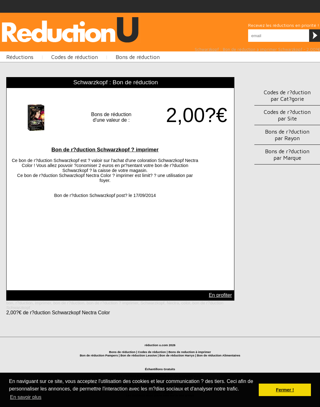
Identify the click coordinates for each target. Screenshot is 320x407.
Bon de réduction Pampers (99, 355)
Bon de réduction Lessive (138, 355)
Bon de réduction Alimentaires (218, 355)
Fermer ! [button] (285, 389)
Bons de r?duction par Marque (287, 154)
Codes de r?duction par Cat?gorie (287, 95)
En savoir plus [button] (26, 397)
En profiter (220, 295)
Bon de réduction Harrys (176, 355)
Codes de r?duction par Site (287, 115)
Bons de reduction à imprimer (189, 352)
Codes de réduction (152, 352)
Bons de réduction (122, 352)
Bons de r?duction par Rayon (287, 134)
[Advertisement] (73, 70)
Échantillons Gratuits (160, 369)
